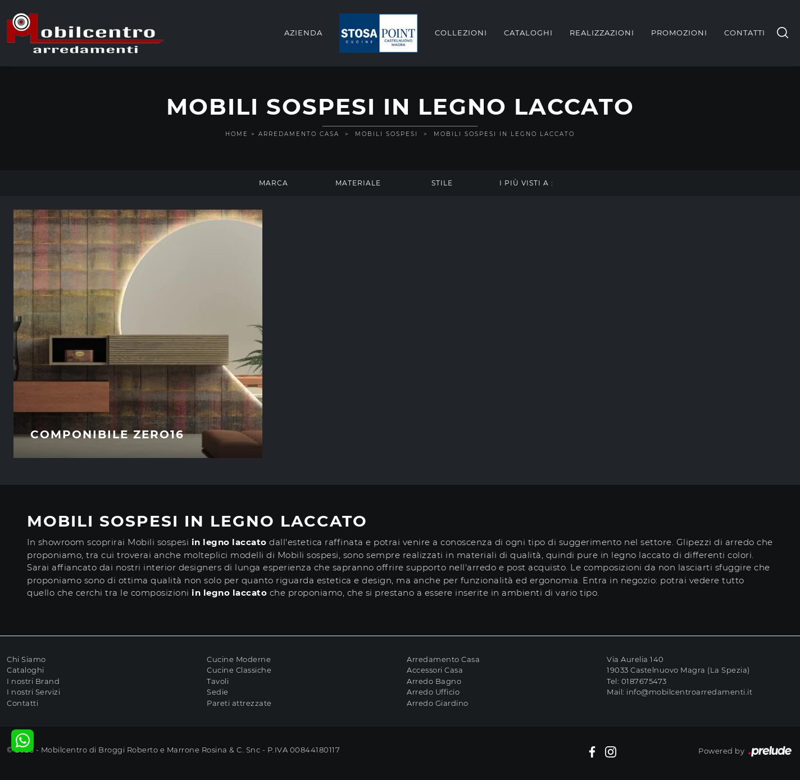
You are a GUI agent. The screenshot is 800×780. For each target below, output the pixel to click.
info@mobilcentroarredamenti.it (689, 691)
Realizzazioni (602, 32)
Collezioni (461, 32)
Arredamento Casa (298, 134)
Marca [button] (273, 183)
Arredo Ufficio (433, 691)
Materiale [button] (358, 183)
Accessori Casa (435, 669)
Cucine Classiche (239, 669)
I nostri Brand (33, 681)
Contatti (744, 32)
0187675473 (644, 681)
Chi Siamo (26, 659)
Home (236, 134)
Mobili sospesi (386, 134)
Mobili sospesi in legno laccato (504, 134)
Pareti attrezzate (239, 703)
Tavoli (218, 681)
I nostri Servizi (33, 691)
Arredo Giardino (438, 703)
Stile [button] (442, 183)
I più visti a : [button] (526, 183)
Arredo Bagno (434, 681)
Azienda (303, 32)
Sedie (218, 691)
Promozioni (679, 32)
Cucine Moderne (239, 659)
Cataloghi (528, 32)
